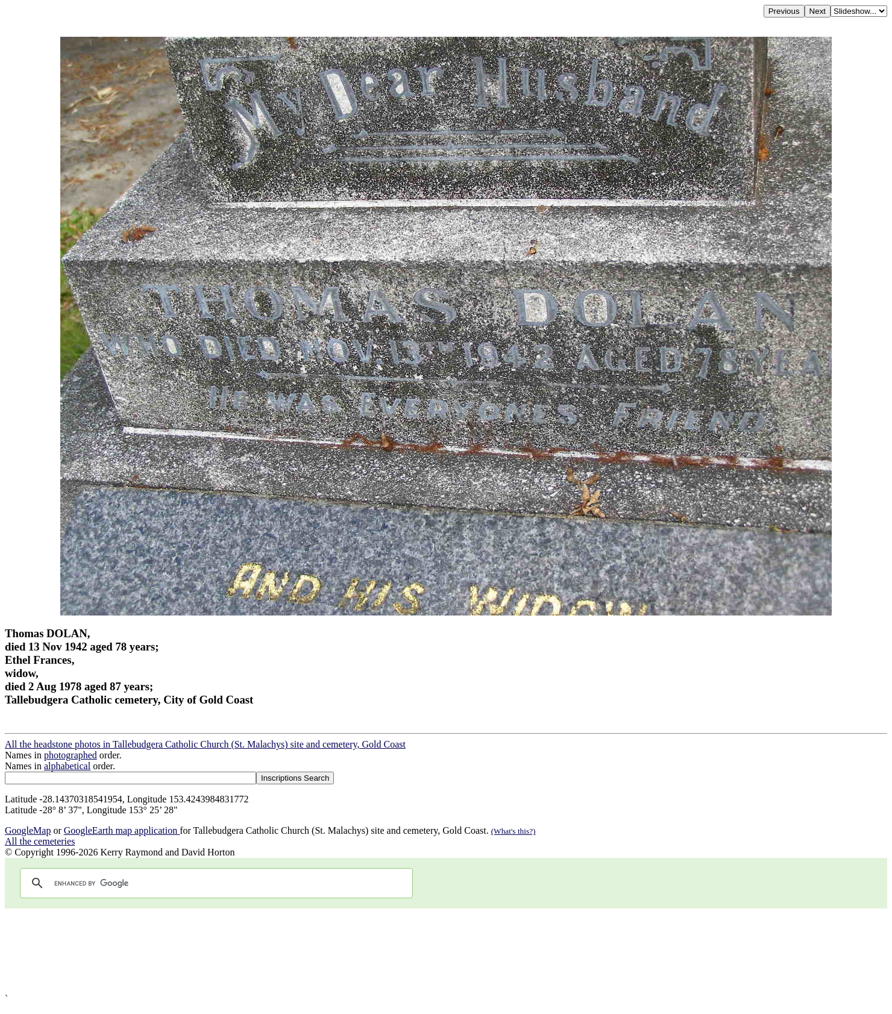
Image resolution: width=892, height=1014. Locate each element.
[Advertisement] (366, 951)
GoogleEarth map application (122, 830)
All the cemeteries (40, 841)
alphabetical (67, 766)
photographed (70, 755)
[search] (214, 883)
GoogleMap (28, 830)
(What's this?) (513, 831)
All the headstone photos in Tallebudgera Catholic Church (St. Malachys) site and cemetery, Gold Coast (205, 744)
